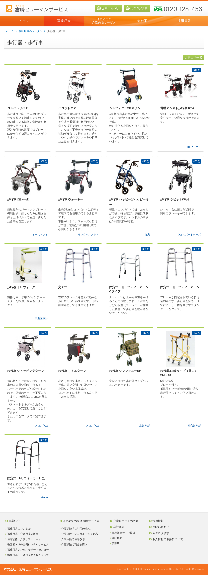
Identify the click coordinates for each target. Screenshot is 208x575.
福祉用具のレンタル (32, 31)
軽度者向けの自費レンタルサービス (27, 544)
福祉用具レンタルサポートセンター (27, 549)
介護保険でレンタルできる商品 (79, 533)
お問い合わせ (108, 8)
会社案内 (144, 20)
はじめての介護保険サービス (104, 20)
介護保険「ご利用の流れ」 (76, 528)
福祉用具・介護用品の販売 (21, 533)
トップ (24, 20)
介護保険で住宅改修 (72, 539)
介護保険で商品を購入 (73, 544)
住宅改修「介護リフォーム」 (23, 539)
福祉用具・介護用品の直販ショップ (27, 555)
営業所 (115, 543)
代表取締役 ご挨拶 (122, 532)
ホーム (11, 31)
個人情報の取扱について (166, 539)
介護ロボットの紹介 (124, 521)
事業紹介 (64, 20)
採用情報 (184, 20)
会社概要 (116, 538)
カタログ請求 (136, 8)
